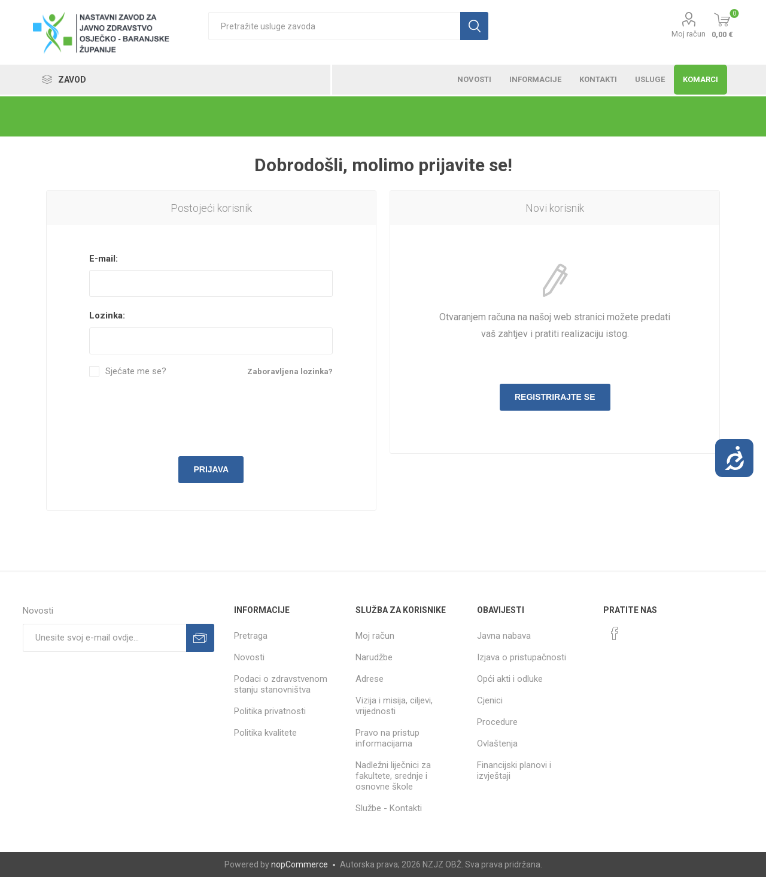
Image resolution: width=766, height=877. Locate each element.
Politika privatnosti (270, 711)
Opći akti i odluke (510, 678)
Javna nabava (504, 635)
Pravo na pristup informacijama (387, 738)
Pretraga (251, 635)
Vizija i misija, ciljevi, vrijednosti (394, 706)
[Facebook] (614, 633)
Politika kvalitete (265, 732)
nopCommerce (299, 864)
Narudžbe (374, 657)
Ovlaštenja (497, 743)
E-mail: (103, 258)
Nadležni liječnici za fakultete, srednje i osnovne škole (393, 776)
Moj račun (688, 33)
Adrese (369, 678)
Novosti (249, 657)
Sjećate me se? (135, 371)
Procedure (497, 722)
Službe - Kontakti (388, 808)
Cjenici (490, 700)
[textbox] (334, 26)
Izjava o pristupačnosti (521, 657)
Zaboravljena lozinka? (290, 371)
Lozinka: (107, 315)
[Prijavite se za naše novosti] (104, 638)
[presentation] (211, 415)
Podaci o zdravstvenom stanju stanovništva (280, 684)
